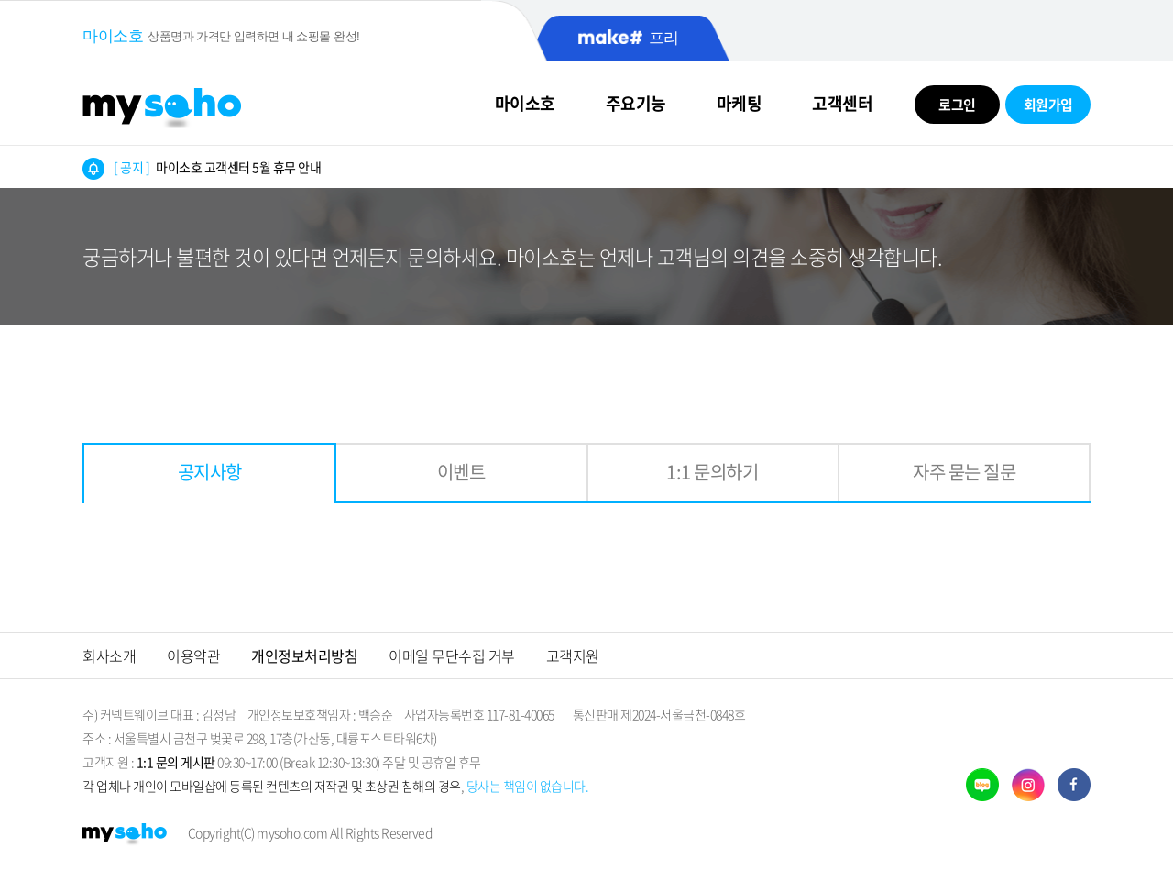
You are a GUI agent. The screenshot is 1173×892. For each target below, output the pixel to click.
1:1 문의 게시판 (176, 762)
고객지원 (572, 655)
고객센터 (842, 103)
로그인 (957, 104)
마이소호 (525, 103)
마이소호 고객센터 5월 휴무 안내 (217, 167)
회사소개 (109, 655)
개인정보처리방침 (304, 655)
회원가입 (1048, 104)
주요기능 (636, 103)
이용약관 (193, 655)
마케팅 (739, 103)
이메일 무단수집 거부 (452, 655)
